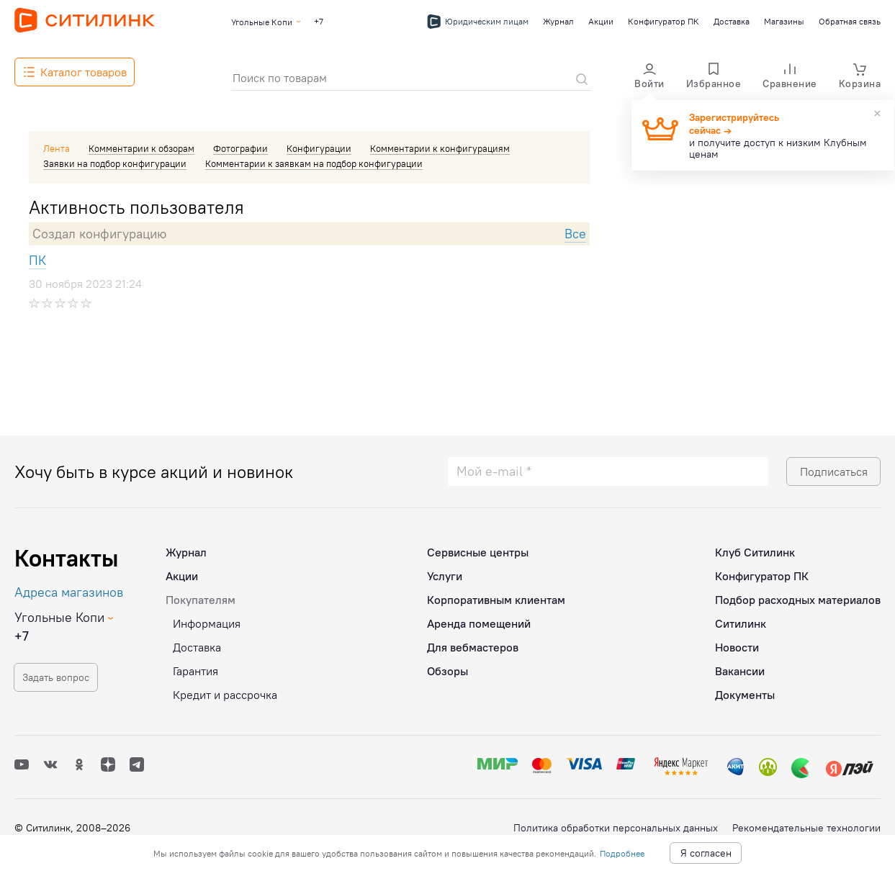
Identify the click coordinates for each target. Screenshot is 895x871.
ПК (37, 260)
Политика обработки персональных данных (615, 827)
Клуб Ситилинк (755, 548)
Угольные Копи (261, 22)
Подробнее (622, 853)
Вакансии (740, 666)
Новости (737, 643)
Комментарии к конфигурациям (440, 148)
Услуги (444, 571)
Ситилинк (740, 619)
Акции (600, 21)
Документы (745, 690)
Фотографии (240, 148)
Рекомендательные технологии (806, 827)
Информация (206, 619)
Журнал (558, 21)
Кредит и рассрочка (225, 690)
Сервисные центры (478, 548)
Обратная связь (850, 21)
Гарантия (195, 666)
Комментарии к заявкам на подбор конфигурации (314, 163)
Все (575, 233)
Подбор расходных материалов (798, 595)
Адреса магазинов (68, 587)
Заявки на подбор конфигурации (114, 163)
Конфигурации (319, 148)
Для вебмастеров (472, 643)
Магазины (784, 21)
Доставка (732, 21)
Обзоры (447, 666)
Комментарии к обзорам (141, 148)
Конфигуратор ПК (663, 21)
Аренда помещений (479, 619)
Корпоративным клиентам (496, 595)
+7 (318, 21)
